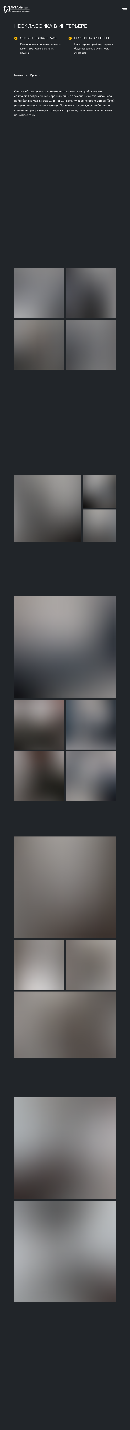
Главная (19, 75)
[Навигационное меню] (124, 8)
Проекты (35, 75)
